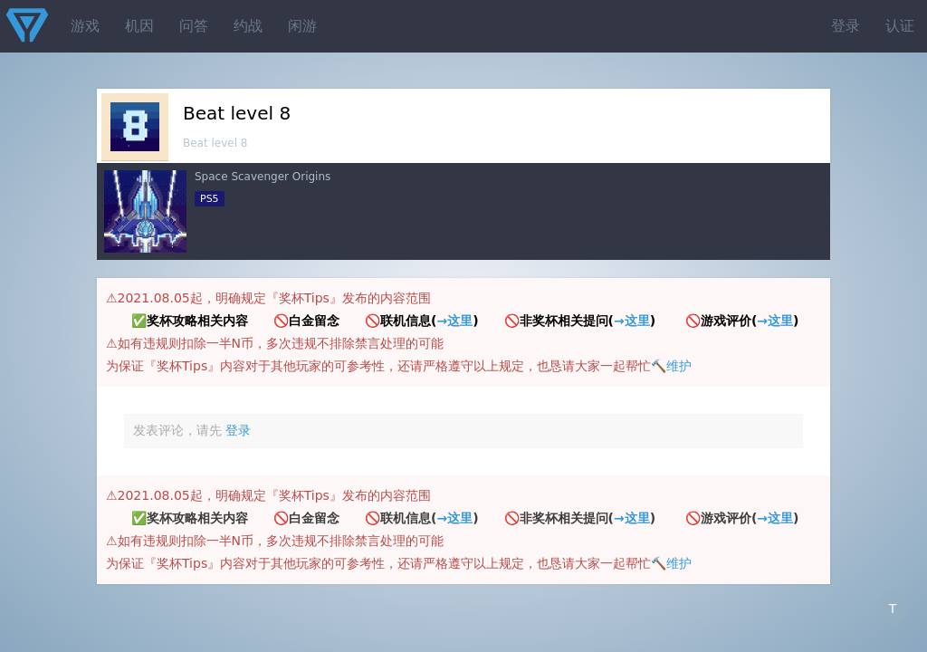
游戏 (85, 25)
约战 (248, 25)
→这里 (454, 320)
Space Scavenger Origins (262, 176)
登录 (845, 25)
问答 (193, 25)
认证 (899, 25)
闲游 (302, 25)
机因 (139, 25)
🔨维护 (671, 366)
